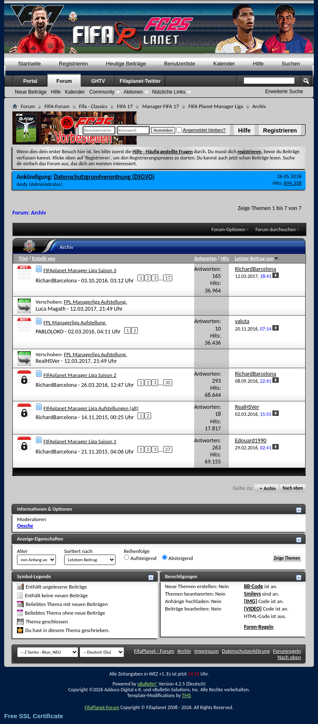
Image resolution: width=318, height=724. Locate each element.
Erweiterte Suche (284, 91)
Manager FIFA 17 (160, 106)
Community (102, 92)
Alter (22, 551)
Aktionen (133, 92)
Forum (64, 81)
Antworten (205, 258)
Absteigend (177, 558)
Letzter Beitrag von (257, 258)
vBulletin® (147, 684)
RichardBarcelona (56, 280)
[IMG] (250, 601)
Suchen (291, 63)
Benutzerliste (179, 63)
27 (167, 449)
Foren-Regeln (258, 627)
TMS (186, 695)
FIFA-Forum (56, 106)
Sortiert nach (78, 551)
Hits (225, 258)
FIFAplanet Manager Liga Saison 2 (79, 375)
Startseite (29, 63)
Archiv (184, 651)
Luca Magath (51, 308)
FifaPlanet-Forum (101, 707)
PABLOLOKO (50, 331)
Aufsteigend (140, 558)
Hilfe (244, 130)
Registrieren (280, 130)
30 (167, 383)
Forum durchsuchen (275, 229)
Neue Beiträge (31, 92)
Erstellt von (43, 258)
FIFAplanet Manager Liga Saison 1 (79, 441)
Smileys (252, 594)
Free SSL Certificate (33, 715)
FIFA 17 (124, 106)
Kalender (224, 63)
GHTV (98, 81)
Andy (22, 184)
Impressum (206, 651)
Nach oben (292, 488)
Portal (30, 81)
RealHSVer (48, 360)
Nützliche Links (169, 92)
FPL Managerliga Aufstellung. (95, 302)
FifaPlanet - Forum (154, 651)
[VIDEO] (253, 609)
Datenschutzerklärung (246, 651)
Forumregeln (287, 651)
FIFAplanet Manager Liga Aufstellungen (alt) (91, 408)
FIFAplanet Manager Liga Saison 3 (79, 270)
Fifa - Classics (93, 106)
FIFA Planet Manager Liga (215, 106)
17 (167, 278)
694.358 (292, 183)
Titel (23, 258)
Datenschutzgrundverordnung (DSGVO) (104, 177)
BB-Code (253, 586)
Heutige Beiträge (126, 63)
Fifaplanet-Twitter (140, 81)
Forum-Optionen (228, 229)
